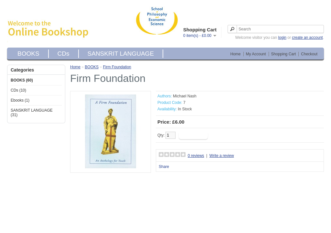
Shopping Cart (283, 54)
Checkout (309, 54)
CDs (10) (18, 90)
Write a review (221, 155)
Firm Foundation (117, 67)
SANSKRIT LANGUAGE (121, 53)
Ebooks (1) (20, 100)
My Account (256, 54)
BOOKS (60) (22, 80)
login (282, 37)
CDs (63, 53)
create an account (307, 37)
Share (164, 166)
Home (235, 54)
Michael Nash (185, 96)
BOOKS (28, 53)
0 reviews (196, 155)
